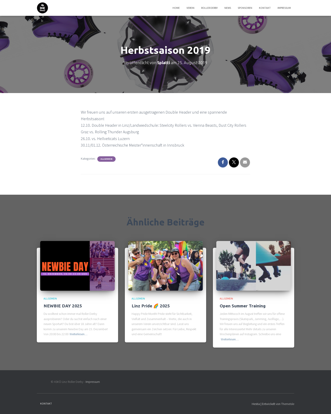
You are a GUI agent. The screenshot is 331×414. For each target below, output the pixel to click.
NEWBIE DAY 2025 (63, 305)
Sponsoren (245, 7)
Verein (190, 7)
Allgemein (106, 158)
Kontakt (265, 7)
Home (176, 7)
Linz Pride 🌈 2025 (151, 305)
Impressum (284, 7)
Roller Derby (209, 7)
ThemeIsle (287, 404)
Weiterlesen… (78, 334)
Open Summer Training (243, 305)
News (227, 7)
